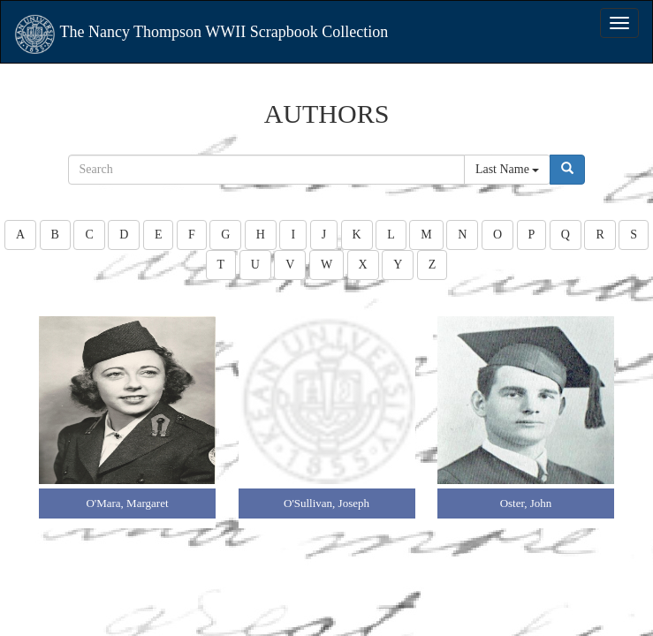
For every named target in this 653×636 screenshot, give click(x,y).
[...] (266, 170)
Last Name (507, 169)
